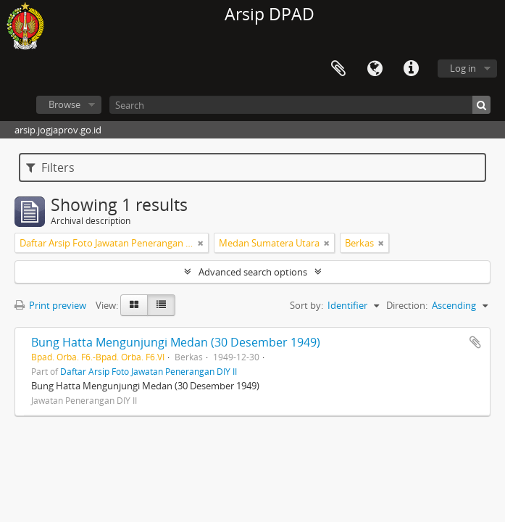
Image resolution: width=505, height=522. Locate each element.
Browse (64, 104)
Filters (50, 167)
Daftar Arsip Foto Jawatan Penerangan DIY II (148, 371)
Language (374, 69)
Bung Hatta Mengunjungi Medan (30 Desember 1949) (175, 342)
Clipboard (338, 69)
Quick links (411, 69)
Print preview (50, 305)
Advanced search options (253, 271)
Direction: (406, 305)
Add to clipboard (475, 342)
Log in (463, 68)
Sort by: (306, 305)
